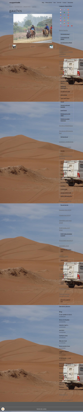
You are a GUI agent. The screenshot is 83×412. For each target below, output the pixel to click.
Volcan (62, 102)
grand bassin (64, 110)
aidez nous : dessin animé (65, 163)
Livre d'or (59, 2)
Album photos (48, 2)
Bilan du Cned (63, 342)
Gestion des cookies (41, 410)
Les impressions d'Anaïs (66, 42)
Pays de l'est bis (64, 205)
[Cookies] (3, 409)
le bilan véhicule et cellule (65, 283)
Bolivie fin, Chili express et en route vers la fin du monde (66, 366)
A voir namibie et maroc (65, 315)
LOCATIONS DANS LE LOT (66, 68)
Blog (43, 2)
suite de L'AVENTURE (66, 193)
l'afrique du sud (64, 137)
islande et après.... (64, 326)
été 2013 (61, 331)
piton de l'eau (64, 95)
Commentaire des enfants (65, 38)
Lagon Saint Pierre (65, 98)
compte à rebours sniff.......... (64, 353)
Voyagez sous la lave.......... (64, 82)
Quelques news (63, 336)
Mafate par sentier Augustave (65, 120)
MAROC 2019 (64, 261)
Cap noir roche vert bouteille (65, 106)
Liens (54, 2)
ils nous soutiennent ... (66, 171)
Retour (32, 46)
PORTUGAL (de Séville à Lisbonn (66, 235)
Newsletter (70, 2)
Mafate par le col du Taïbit (65, 115)
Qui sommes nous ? (65, 34)
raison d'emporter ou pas (66, 178)
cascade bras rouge (65, 91)
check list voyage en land (65, 301)
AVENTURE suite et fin (66, 196)
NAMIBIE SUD (18, 6)
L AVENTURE (64, 190)
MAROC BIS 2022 (65, 269)
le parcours (63, 174)
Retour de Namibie (64, 321)
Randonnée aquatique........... (64, 87)
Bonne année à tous (64, 347)
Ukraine (62, 151)
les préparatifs (64, 183)
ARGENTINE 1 (27, 6)
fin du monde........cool (65, 359)
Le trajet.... (63, 186)
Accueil (11, 6)
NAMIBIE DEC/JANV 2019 (66, 251)
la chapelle (63, 78)
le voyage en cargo (65, 167)
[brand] (14, 2)
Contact (64, 2)
